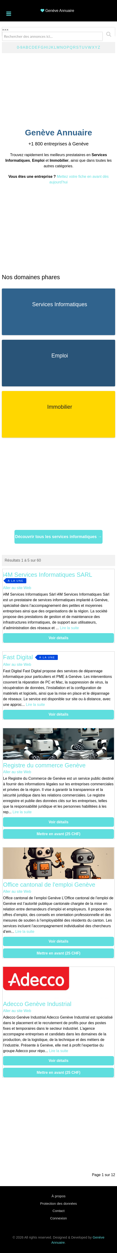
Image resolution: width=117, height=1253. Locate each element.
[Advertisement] (58, 89)
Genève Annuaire (59, 11)
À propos (58, 1196)
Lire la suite (69, 628)
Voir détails (58, 638)
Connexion (58, 1218)
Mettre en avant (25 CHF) (58, 834)
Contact (58, 1211)
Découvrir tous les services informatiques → (58, 536)
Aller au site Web (17, 588)
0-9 (19, 47)
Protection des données (58, 1203)
